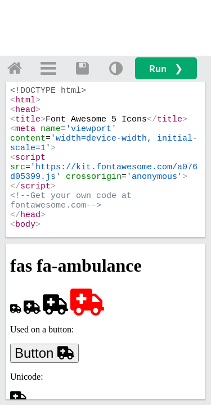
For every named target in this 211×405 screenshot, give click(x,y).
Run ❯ (166, 68)
